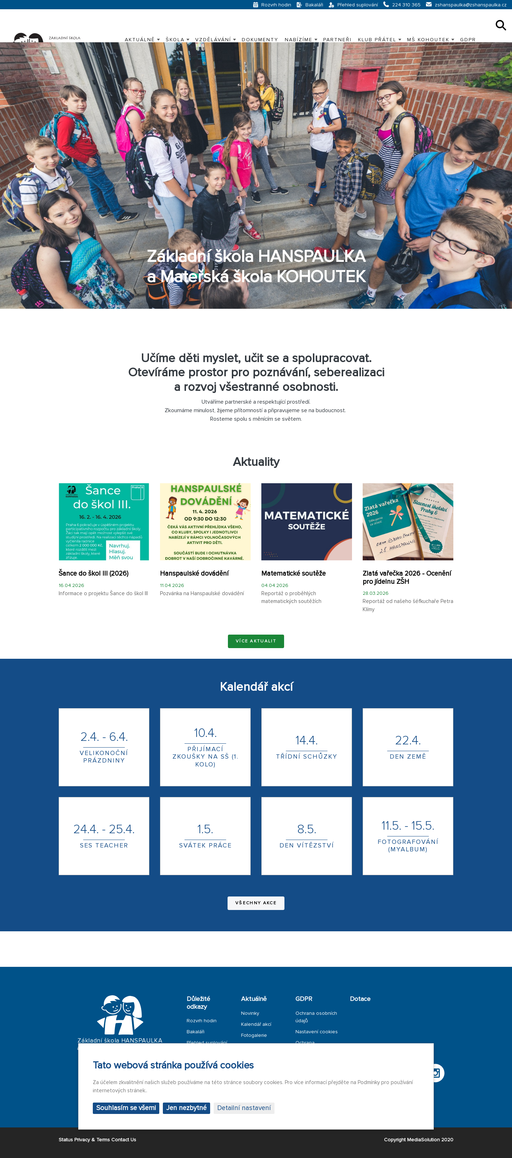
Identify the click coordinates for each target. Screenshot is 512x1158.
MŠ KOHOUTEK (428, 40)
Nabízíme (299, 40)
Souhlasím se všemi (126, 1108)
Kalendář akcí (256, 1024)
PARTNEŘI (337, 40)
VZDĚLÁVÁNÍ (213, 40)
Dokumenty (260, 40)
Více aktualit (256, 641)
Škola (175, 40)
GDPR (468, 40)
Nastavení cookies (316, 1032)
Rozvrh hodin (202, 1021)
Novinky (250, 1013)
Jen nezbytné (186, 1108)
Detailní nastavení (244, 1108)
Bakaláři (195, 1032)
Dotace (360, 999)
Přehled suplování (207, 1043)
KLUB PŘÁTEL (377, 40)
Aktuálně (140, 40)
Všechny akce (256, 903)
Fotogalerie (254, 1035)
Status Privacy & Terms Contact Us (97, 1140)
